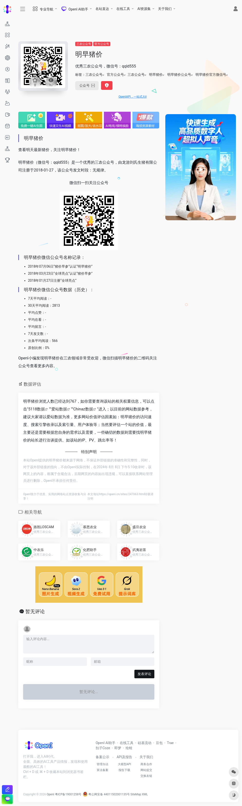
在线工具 (123, 9)
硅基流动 (144, 743)
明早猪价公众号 (179, 74)
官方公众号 (101, 44)
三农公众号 (83, 44)
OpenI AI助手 (105, 743)
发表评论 (144, 674)
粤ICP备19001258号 (68, 794)
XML (145, 794)
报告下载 (124, 770)
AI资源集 (144, 9)
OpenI (50, 794)
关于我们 (165, 9)
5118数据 (36, 409)
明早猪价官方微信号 (210, 74)
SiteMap (135, 794)
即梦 (117, 748)
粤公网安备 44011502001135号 (106, 794)
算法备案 (102, 770)
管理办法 (102, 764)
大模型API (124, 764)
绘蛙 (129, 748)
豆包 (159, 743)
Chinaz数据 (83, 409)
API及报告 (124, 757)
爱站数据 (59, 409)
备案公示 (102, 757)
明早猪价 (156, 74)
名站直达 (102, 9)
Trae (170, 743)
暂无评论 (35, 611)
